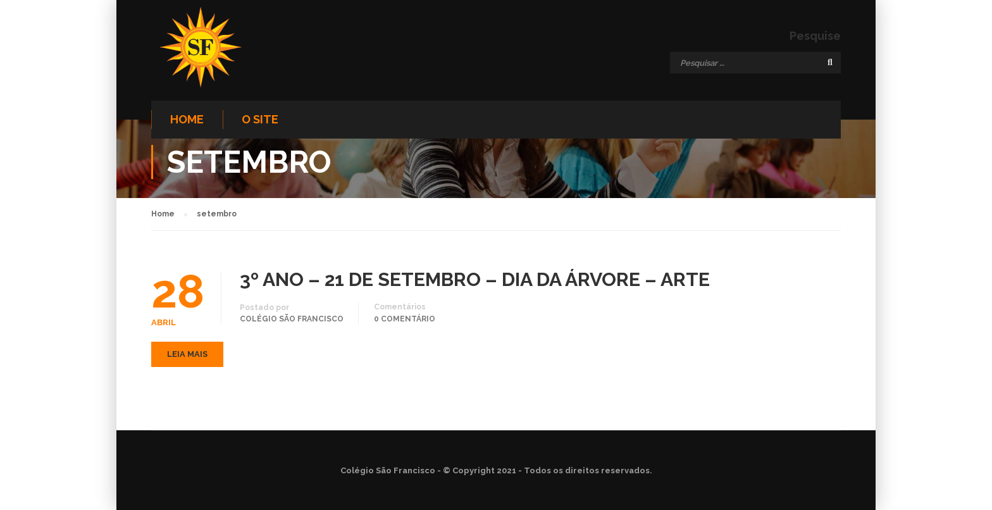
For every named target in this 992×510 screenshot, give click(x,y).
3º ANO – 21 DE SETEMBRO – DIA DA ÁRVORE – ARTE (475, 279)
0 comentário (404, 318)
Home (187, 119)
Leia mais (187, 354)
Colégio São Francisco (292, 318)
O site (260, 119)
